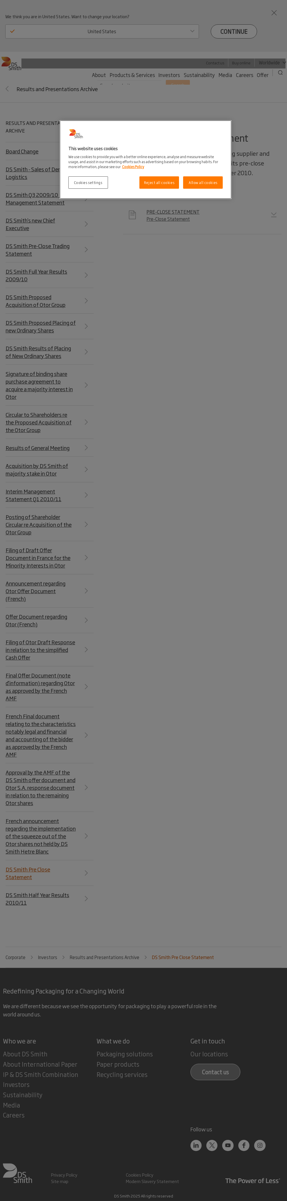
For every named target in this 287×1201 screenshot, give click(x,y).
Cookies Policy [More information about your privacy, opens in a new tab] (133, 166)
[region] (146, 159)
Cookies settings (88, 182)
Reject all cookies (159, 182)
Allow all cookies (203, 182)
